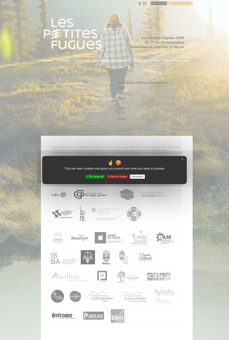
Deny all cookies (117, 176)
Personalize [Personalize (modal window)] (137, 176)
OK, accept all (95, 176)
